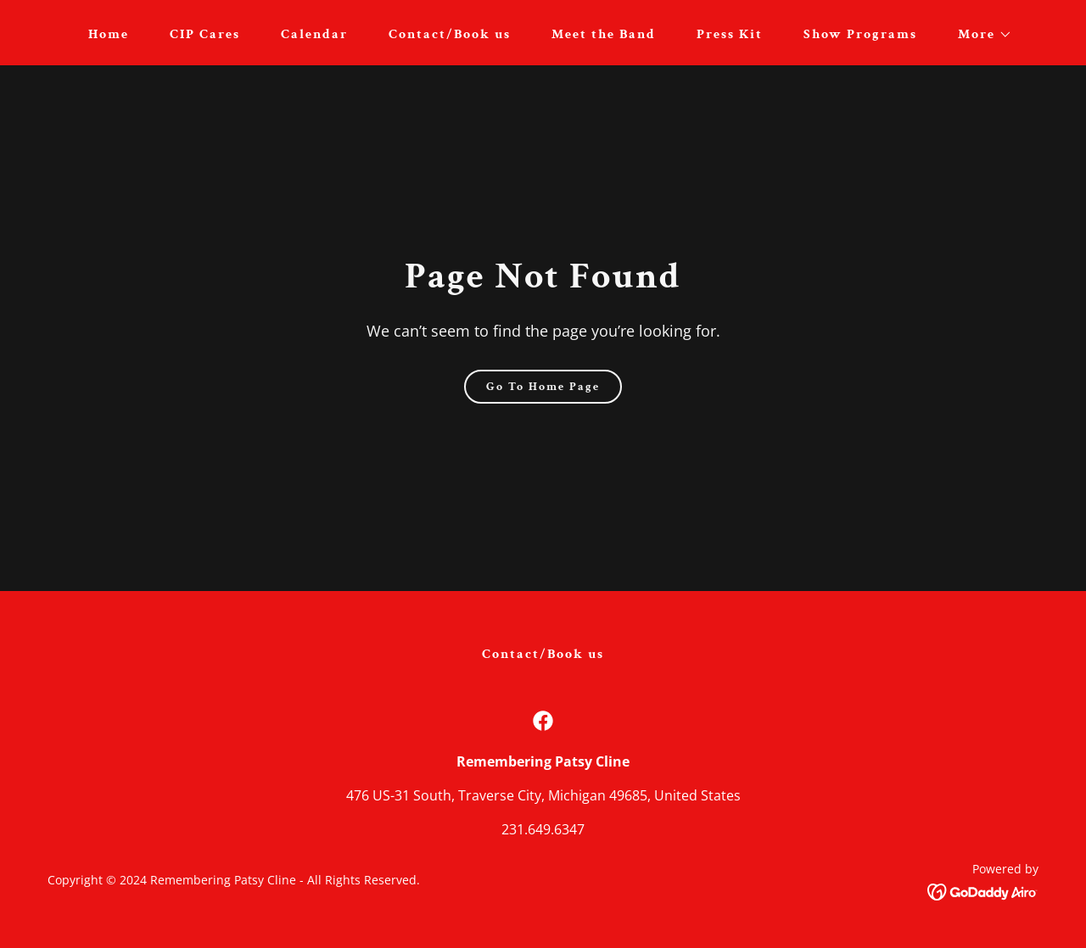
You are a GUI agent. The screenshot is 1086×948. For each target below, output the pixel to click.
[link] (543, 721)
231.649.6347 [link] (543, 829)
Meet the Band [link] (603, 34)
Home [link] (108, 34)
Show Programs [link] (860, 34)
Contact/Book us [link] (450, 34)
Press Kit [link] (730, 34)
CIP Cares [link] (205, 34)
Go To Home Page (543, 386)
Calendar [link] (314, 34)
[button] (978, 35)
